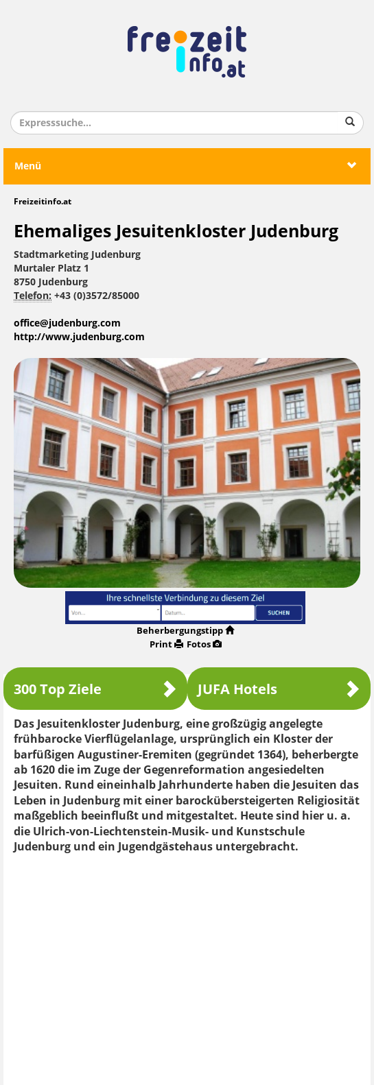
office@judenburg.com (67, 323)
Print (166, 644)
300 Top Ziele (95, 689)
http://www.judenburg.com (79, 337)
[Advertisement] (187, 964)
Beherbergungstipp (185, 630)
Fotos (204, 644)
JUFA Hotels (279, 689)
